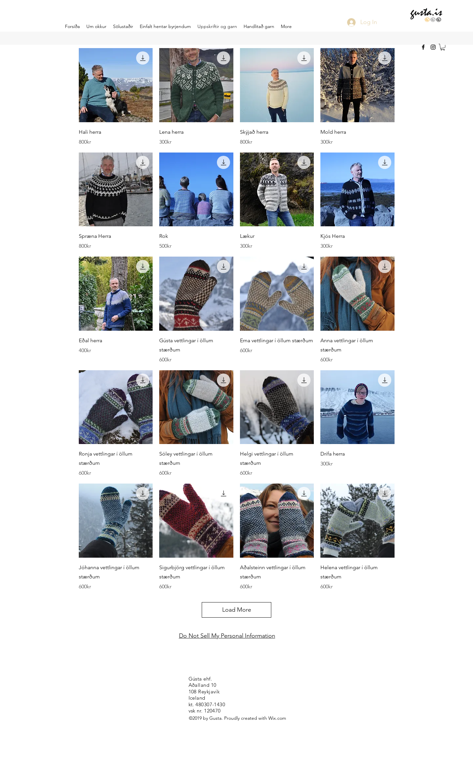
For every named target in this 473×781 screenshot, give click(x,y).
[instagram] (433, 47)
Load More (236, 609)
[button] (443, 47)
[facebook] (423, 47)
